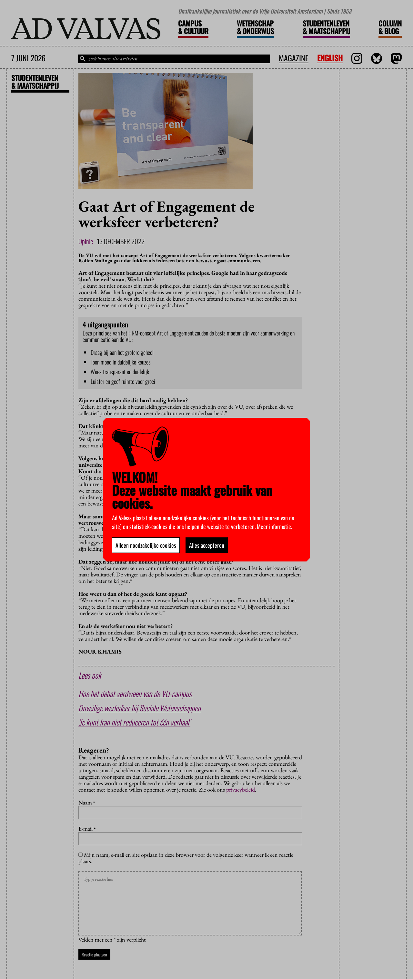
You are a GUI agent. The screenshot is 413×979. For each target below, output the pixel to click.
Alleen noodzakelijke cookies (146, 545)
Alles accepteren (206, 545)
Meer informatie (274, 526)
